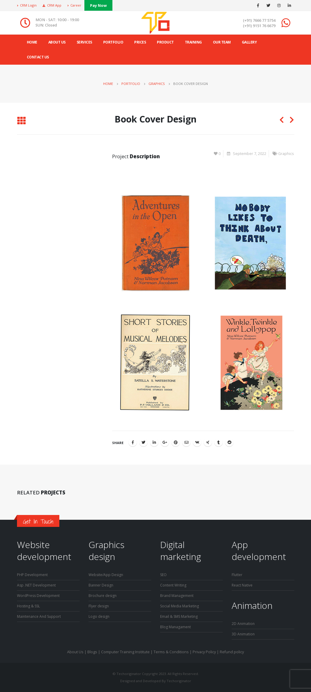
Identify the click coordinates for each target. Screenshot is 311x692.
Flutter (237, 574)
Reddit (229, 442)
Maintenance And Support (40, 616)
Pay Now (98, 5)
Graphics (286, 153)
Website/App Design (107, 574)
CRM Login (27, 5)
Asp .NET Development (37, 585)
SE (162, 574)
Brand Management (177, 595)
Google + (165, 442)
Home (32, 42)
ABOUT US (57, 42)
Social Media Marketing (180, 606)
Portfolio (113, 42)
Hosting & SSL (29, 606)
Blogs (92, 651)
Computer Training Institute (125, 651)
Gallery (249, 42)
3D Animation (243, 634)
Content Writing (174, 585)
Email (186, 442)
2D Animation (243, 623)
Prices (140, 42)
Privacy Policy (204, 651)
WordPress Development (39, 595)
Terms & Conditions (171, 651)
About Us (75, 651)
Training (193, 42)
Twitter (143, 442)
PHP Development (33, 574)
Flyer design (99, 606)
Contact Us (38, 57)
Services (84, 42)
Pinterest (175, 442)
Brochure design (103, 595)
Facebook (133, 442)
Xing (208, 442)
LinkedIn (154, 442)
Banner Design (102, 585)
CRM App (52, 5)
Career (74, 5)
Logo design (99, 616)
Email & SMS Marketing (180, 616)
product (165, 42)
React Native (242, 585)
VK (197, 442)
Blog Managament (176, 626)
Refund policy (232, 651)
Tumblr (218, 442)
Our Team (222, 42)
